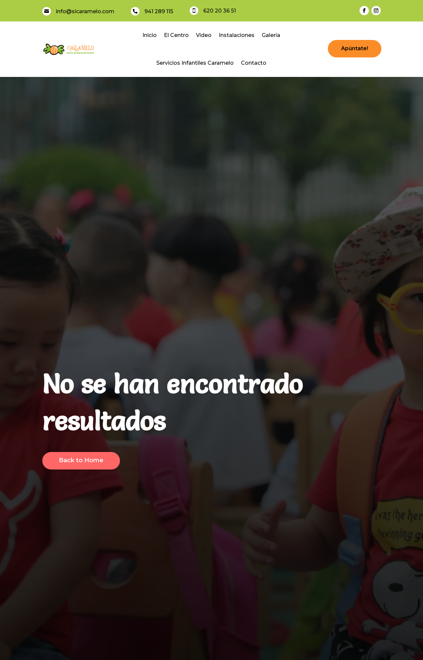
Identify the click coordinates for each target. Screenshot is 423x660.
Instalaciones (236, 35)
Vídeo (204, 35)
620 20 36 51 (219, 11)
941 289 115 (158, 11)
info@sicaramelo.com (85, 11)
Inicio (149, 35)
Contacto (253, 63)
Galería (271, 35)
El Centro (176, 35)
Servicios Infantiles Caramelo (195, 63)
